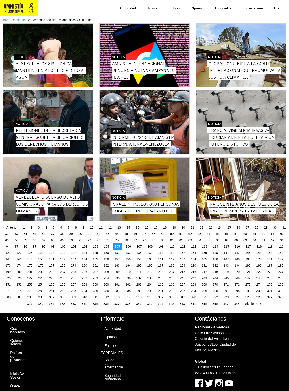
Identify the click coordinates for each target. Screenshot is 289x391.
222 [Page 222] (258, 272)
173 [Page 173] (8, 265)
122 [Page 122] (18, 252)
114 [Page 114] (215, 246)
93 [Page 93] (282, 240)
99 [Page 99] (53, 246)
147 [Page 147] (8, 259)
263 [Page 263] (138, 284)
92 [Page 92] (272, 240)
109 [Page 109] (160, 246)
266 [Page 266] (171, 284)
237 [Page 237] (138, 278)
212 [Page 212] (149, 272)
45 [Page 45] (126, 233)
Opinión (198, 8)
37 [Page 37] (52, 233)
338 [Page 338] (127, 303)
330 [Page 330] (40, 303)
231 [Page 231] (73, 278)
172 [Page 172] (280, 259)
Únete (278, 8)
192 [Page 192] (215, 265)
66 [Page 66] (34, 240)
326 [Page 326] (258, 297)
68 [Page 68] (52, 240)
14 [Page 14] (128, 227)
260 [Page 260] (106, 284)
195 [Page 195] (248, 265)
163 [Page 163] (182, 259)
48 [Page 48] (153, 233)
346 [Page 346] (215, 303)
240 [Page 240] (171, 278)
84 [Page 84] (199, 240)
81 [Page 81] (172, 240)
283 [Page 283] (73, 291)
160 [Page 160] (149, 259)
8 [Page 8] (76, 227)
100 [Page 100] (62, 246)
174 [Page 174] (18, 265)
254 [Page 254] (40, 284)
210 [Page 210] (128, 272)
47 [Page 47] (144, 233)
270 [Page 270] (215, 284)
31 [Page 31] (284, 227)
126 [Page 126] (62, 252)
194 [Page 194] (237, 265)
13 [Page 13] (119, 227)
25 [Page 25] (229, 227)
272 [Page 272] (237, 284)
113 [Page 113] (204, 246)
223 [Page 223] (269, 272)
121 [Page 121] (8, 252)
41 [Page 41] (89, 233)
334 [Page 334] (84, 303)
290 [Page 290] (149, 291)
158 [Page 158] (128, 259)
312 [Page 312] (106, 297)
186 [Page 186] (149, 265)
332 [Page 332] (62, 303)
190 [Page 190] (193, 265)
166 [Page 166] (215, 259)
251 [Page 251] (8, 284)
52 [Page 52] (190, 233)
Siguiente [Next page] (251, 303)
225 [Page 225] (8, 278)
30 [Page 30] (275, 227)
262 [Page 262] (128, 284)
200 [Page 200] (18, 272)
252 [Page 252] (18, 284)
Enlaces (174, 8)
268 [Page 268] (193, 284)
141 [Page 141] (226, 252)
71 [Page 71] (80, 240)
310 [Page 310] (84, 297)
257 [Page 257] (73, 284)
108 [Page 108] (150, 246)
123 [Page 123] (29, 252)
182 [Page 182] (106, 265)
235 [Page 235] (117, 278)
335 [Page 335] (95, 303)
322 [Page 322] (215, 297)
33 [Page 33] (16, 233)
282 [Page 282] (62, 291)
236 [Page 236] (128, 278)
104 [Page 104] (106, 246)
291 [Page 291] (160, 291)
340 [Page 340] (149, 303)
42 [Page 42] (99, 233)
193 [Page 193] (226, 265)
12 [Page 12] (110, 227)
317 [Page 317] (160, 297)
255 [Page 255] (51, 284)
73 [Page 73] (99, 240)
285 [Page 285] (95, 291)
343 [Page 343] (182, 303)
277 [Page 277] (8, 291)
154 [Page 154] (84, 259)
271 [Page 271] (226, 284)
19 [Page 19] (174, 227)
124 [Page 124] (40, 252)
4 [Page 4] (46, 227)
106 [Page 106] (128, 246)
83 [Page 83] (190, 240)
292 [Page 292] (171, 291)
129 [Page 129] (95, 252)
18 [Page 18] (165, 227)
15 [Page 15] (137, 227)
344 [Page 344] (193, 303)
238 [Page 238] (149, 278)
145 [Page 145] (269, 252)
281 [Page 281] (51, 291)
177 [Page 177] (51, 265)
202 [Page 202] (40, 272)
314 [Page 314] (128, 297)
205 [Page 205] (73, 272)
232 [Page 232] (84, 278)
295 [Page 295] (204, 291)
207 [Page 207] (95, 272)
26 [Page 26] (238, 227)
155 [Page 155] (95, 259)
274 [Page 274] (258, 284)
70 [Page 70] (71, 240)
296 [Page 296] (215, 291)
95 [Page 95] (16, 246)
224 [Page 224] (280, 272)
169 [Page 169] (248, 259)
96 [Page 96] (25, 246)
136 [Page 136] (171, 252)
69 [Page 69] (62, 240)
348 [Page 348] (236, 303)
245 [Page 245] (226, 278)
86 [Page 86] (218, 240)
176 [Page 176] (40, 265)
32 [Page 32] (7, 233)
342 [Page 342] (171, 303)
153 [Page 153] (73, 259)
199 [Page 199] (8, 272)
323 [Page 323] (226, 297)
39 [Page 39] (71, 233)
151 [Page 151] (51, 259)
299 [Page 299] (248, 291)
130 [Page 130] (106, 252)
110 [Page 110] (171, 246)
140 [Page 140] (215, 252)
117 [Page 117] (248, 246)
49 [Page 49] (163, 233)
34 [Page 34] (25, 233)
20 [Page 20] (183, 227)
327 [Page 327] (269, 297)
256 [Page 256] (62, 284)
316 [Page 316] (149, 297)
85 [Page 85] (208, 240)
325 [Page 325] (248, 297)
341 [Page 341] (160, 303)
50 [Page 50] (172, 233)
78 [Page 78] (144, 240)
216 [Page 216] (193, 272)
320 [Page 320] (193, 297)
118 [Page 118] (259, 246)
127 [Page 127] (73, 252)
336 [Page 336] (106, 303)
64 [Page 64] (16, 240)
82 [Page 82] (181, 240)
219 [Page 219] (226, 272)
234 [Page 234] (106, 278)
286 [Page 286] (106, 291)
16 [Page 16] (147, 227)
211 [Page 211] (138, 272)
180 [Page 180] (84, 265)
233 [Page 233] (95, 278)
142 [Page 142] (237, 252)
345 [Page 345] (204, 303)
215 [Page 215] (182, 272)
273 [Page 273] (248, 284)
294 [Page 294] (193, 291)
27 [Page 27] (247, 227)
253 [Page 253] (29, 284)
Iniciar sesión (253, 8)
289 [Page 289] (138, 291)
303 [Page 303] (8, 297)
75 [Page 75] (117, 240)
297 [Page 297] (226, 291)
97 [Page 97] (34, 246)
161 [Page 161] (160, 259)
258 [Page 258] (84, 284)
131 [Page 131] (117, 252)
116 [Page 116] (237, 246)
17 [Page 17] (156, 227)
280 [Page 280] (40, 291)
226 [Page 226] (18, 278)
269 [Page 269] (204, 284)
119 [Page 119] (269, 246)
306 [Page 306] (40, 297)
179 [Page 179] (73, 265)
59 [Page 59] (254, 233)
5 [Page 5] (53, 227)
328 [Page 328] (280, 297)
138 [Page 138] (193, 252)
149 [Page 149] (29, 259)
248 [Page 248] (258, 278)
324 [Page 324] (237, 297)
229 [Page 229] (51, 278)
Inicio (6, 20)
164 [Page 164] (193, 259)
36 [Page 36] (43, 233)
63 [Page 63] (7, 240)
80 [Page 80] (163, 240)
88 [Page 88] (236, 240)
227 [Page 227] (29, 278)
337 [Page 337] (116, 303)
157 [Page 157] (117, 259)
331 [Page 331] (51, 303)
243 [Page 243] (204, 278)
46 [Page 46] (135, 233)
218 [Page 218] (215, 272)
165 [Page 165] (204, 259)
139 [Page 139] (204, 252)
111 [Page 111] (182, 246)
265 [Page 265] (160, 284)
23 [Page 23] (211, 227)
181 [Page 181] (95, 265)
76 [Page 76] (126, 240)
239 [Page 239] (160, 278)
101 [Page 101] (73, 246)
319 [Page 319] (182, 297)
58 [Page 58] (245, 233)
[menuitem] (128, 8)
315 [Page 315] (138, 297)
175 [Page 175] (29, 265)
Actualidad (127, 8)
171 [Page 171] (269, 259)
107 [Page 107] (139, 246)
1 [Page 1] (24, 227)
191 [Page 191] (204, 265)
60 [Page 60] (263, 233)
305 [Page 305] (29, 297)
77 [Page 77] (135, 240)
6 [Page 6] (61, 227)
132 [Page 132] (128, 252)
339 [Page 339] (138, 303)
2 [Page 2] (31, 227)
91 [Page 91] (263, 240)
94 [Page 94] (7, 246)
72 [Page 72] (89, 240)
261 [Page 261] (117, 284)
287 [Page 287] (117, 291)
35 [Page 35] (34, 233)
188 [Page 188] (171, 265)
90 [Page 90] (254, 240)
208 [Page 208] (106, 272)
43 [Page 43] (108, 233)
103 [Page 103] (95, 246)
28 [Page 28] (256, 227)
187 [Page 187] (160, 265)
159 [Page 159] (138, 259)
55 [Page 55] (218, 233)
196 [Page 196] (258, 265)
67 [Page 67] (43, 240)
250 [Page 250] (280, 278)
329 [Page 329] (29, 303)
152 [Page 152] (62, 259)
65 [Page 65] (25, 240)
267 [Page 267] (182, 284)
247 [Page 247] (248, 278)
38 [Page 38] (62, 233)
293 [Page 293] (182, 291)
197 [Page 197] (269, 265)
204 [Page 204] (62, 272)
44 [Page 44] (117, 233)
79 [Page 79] (153, 240)
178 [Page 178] (62, 265)
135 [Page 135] (160, 252)
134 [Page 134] (149, 252)
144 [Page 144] (258, 252)
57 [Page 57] (236, 233)
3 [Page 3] (39, 227)
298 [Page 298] (237, 291)
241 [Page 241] (182, 278)
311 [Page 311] (95, 297)
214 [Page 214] (171, 272)
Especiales (223, 8)
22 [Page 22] (201, 227)
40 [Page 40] (80, 233)
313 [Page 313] (117, 297)
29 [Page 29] (266, 227)
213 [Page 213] (160, 272)
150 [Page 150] (40, 259)
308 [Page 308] (62, 297)
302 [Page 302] (280, 291)
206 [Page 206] (84, 272)
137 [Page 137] (182, 252)
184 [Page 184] (128, 265)
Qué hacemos (17, 330)
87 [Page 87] (227, 240)
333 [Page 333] (73, 303)
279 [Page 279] (29, 291)
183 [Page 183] (117, 265)
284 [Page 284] (84, 291)
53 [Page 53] (199, 233)
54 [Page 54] (208, 233)
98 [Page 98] (44, 246)
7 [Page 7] (68, 227)
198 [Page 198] (280, 265)
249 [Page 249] (269, 278)
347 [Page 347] (225, 303)
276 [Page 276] (280, 284)
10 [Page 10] (92, 227)
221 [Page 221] (248, 272)
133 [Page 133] (138, 252)
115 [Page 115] (226, 246)
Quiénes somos (17, 342)
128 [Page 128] (84, 252)
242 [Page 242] (193, 278)
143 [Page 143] (248, 252)
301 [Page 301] (269, 291)
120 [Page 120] (280, 246)
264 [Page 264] (149, 284)
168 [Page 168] (237, 259)
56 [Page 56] (227, 233)
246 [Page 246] (237, 278)
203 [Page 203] (51, 272)
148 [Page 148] (18, 259)
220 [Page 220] (237, 272)
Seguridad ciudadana (112, 377)
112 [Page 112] (193, 246)
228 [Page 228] (40, 278)
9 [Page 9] (83, 227)
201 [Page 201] (29, 272)
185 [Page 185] (138, 265)
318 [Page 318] (171, 297)
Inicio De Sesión (17, 375)
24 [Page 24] (220, 227)
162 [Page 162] (171, 259)
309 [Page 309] (73, 297)
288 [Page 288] (128, 291)
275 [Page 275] (269, 284)
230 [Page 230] (62, 278)
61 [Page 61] (272, 233)
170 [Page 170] (258, 259)
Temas (152, 8)
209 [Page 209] (117, 272)
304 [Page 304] (18, 297)
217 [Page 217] (204, 272)
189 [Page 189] (182, 265)
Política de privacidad (18, 356)
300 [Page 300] (258, 291)
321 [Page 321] (204, 297)
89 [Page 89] (245, 240)
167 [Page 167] (226, 259)
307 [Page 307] (51, 297)
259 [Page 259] (95, 284)
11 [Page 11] (101, 227)
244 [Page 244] (215, 278)
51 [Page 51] (181, 233)
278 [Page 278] (18, 291)
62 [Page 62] (282, 233)
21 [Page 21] (192, 227)
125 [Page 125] (51, 252)
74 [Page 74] (108, 240)
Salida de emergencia (113, 363)
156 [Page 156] (106, 259)
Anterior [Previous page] (11, 227)
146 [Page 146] (280, 252)
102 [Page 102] (84, 246)
